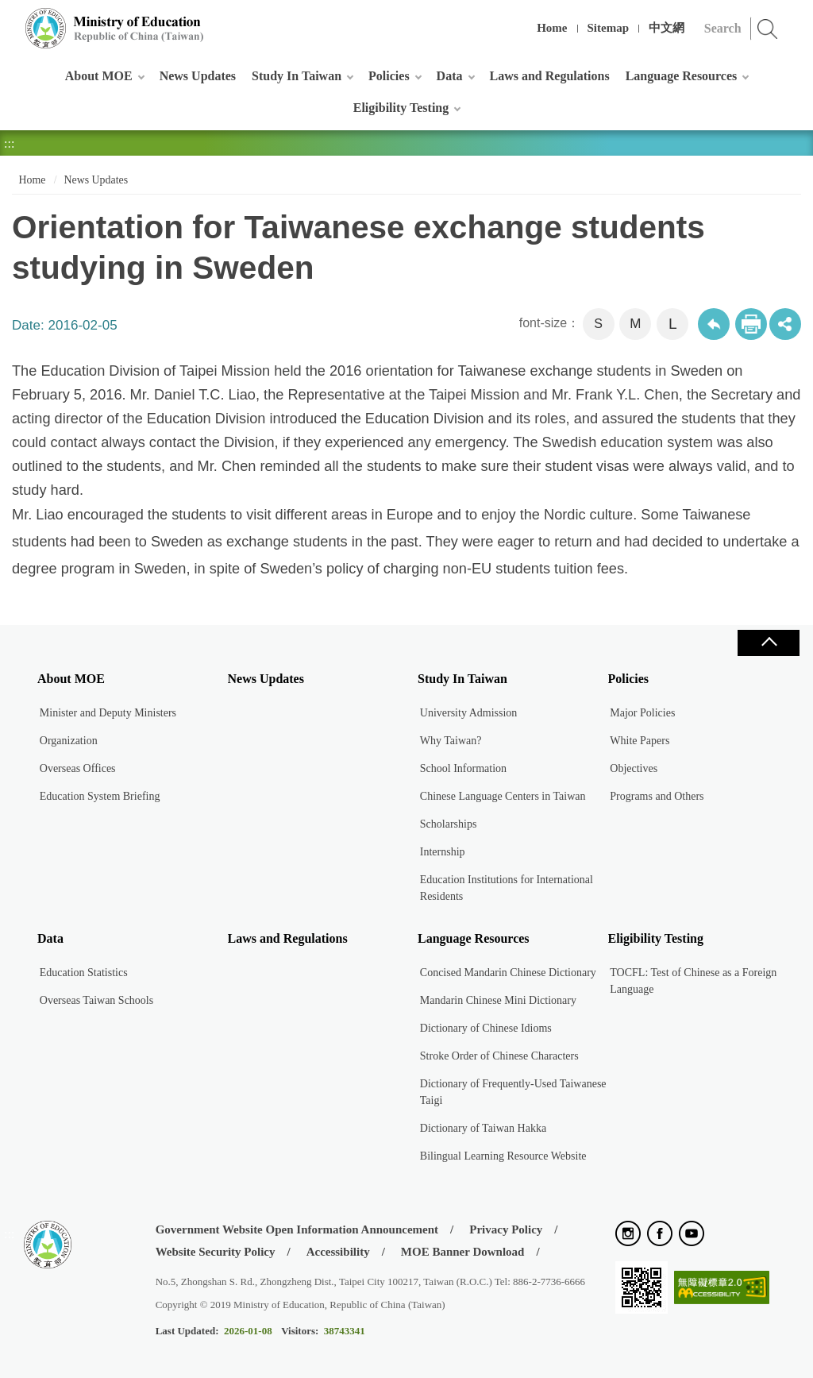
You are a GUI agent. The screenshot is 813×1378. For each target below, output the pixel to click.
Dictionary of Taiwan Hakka (483, 1128)
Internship (442, 852)
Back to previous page (714, 324)
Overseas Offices (78, 768)
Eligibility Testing (401, 107)
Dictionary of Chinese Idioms (486, 1028)
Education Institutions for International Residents (506, 888)
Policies (389, 76)
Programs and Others (656, 796)
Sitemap (609, 27)
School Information (463, 768)
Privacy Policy (505, 1229)
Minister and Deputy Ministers (108, 713)
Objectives (633, 768)
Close (769, 643)
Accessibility (338, 1251)
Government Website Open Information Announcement (297, 1229)
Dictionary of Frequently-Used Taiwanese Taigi (513, 1092)
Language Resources (682, 76)
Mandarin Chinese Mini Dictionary (498, 1000)
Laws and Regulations (550, 76)
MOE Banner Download (463, 1251)
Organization (69, 741)
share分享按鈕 (785, 324)
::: (9, 19)
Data (450, 76)
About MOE (99, 76)
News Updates (198, 76)
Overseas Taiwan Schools (96, 1000)
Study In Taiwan (296, 76)
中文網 (666, 27)
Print (751, 324)
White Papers (639, 741)
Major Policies (642, 713)
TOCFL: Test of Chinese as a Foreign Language (693, 981)
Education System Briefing (100, 796)
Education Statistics (84, 972)
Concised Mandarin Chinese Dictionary (508, 972)
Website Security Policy (215, 1251)
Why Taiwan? (451, 741)
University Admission (469, 713)
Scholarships (448, 824)
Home (552, 27)
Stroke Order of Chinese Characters (499, 1056)
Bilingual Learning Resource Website (503, 1156)
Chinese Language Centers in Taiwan (503, 796)
